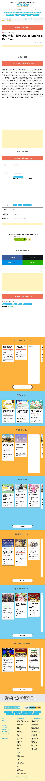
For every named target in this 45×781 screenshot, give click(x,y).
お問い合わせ (5, 738)
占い (18, 737)
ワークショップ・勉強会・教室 (22, 721)
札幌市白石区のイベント (35, 731)
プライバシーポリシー (6, 733)
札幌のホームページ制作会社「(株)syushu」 (23, 777)
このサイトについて (6, 720)
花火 (18, 772)
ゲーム (18, 759)
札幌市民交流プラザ (10, 14)
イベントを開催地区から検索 (36, 718)
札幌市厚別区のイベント (35, 728)
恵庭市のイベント (34, 738)
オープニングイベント (21, 765)
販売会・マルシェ (20, 738)
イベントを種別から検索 (21, 718)
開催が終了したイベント (7, 729)
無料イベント (19, 723)
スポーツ (18, 742)
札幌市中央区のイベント (35, 720)
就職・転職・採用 (20, 763)
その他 (18, 760)
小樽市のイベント (34, 734)
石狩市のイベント (34, 742)
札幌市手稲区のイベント (35, 727)
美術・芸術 (19, 745)
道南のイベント (34, 748)
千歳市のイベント (34, 737)
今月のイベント (20, 19)
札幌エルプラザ (37, 12)
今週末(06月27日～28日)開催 (27, 12)
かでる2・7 (29, 14)
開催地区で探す (29, 19)
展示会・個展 (19, 741)
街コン (18, 752)
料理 (18, 739)
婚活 (18, 734)
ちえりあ (17, 14)
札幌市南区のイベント (35, 724)
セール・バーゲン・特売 (21, 773)
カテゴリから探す (38, 19)
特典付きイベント (11, 19)
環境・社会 (19, 746)
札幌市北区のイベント (35, 721)
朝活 (18, 766)
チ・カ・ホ (23, 14)
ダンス (20, 205)
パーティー (19, 731)
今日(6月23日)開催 (8, 12)
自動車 (18, 769)
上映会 (18, 758)
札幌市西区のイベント (35, 725)
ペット (18, 767)
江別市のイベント (34, 735)
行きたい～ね (20, 239)
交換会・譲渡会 (20, 770)
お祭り (18, 753)
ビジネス (18, 727)
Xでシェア (32, 257)
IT (17, 749)
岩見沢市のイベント (35, 739)
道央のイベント (34, 744)
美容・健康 (19, 725)
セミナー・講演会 (20, 720)
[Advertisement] (22, 113)
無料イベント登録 (6, 20)
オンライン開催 (34, 749)
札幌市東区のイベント (35, 723)
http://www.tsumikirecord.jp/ (19, 218)
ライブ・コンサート (27, 205)
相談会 (18, 744)
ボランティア (19, 762)
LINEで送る (32, 262)
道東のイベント (34, 745)
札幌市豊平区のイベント (18, 177)
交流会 (18, 728)
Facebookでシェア (12, 257)
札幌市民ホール (36, 14)
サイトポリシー (5, 731)
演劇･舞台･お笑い (20, 756)
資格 (18, 748)
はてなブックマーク (12, 262)
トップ (3, 19)
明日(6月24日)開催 (17, 12)
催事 (18, 751)
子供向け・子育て (20, 724)
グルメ (15, 205)
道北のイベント (34, 746)
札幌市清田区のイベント (35, 730)
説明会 (18, 755)
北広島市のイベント (35, 741)
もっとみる (22, 387)
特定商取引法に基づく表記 (7, 736)
